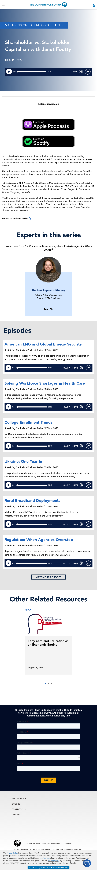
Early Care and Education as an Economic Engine (48, 642)
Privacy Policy (12, 853)
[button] (45, 683)
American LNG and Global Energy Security (43, 344)
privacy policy (53, 860)
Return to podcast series (17, 219)
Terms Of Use (30, 843)
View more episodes (48, 577)
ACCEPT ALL (33, 867)
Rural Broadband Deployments (32, 500)
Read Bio (48, 309)
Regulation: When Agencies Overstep (39, 539)
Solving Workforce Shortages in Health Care (45, 383)
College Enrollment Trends (29, 422)
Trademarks (68, 843)
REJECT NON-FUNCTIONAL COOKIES (54, 867)
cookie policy (45, 858)
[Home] (48, 4)
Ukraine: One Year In (23, 461)
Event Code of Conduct (55, 843)
